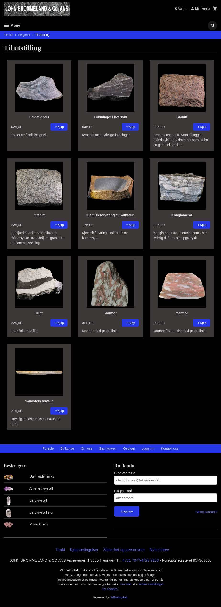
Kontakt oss (169, 448)
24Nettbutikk (119, 597)
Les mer (126, 584)
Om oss (86, 448)
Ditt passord (123, 491)
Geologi (129, 448)
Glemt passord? (206, 512)
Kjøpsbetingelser (84, 550)
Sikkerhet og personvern (124, 550)
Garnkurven (107, 448)
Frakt (60, 550)
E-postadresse (125, 473)
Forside (8, 35)
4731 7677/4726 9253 (141, 560)
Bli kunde (67, 448)
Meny (12, 25)
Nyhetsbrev (159, 550)
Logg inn (147, 448)
